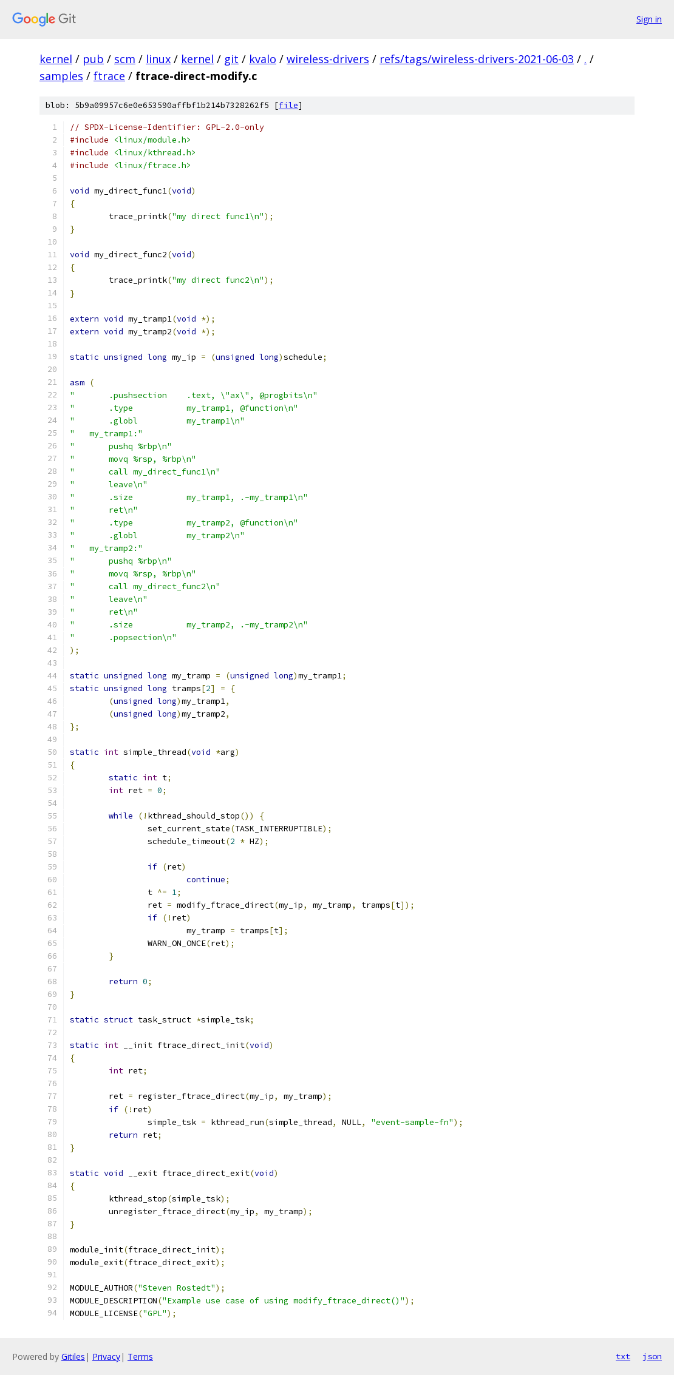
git (231, 59)
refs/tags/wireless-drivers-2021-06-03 (477, 59)
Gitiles (73, 1356)
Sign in (649, 19)
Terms (140, 1356)
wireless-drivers (328, 59)
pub (93, 59)
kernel (55, 59)
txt (623, 1356)
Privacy (106, 1356)
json (652, 1356)
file (288, 105)
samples (61, 76)
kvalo (262, 59)
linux (158, 59)
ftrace (109, 76)
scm (124, 59)
